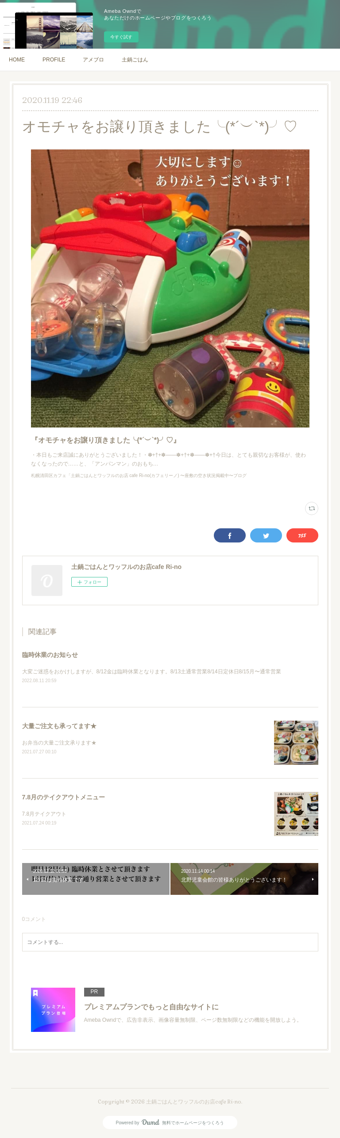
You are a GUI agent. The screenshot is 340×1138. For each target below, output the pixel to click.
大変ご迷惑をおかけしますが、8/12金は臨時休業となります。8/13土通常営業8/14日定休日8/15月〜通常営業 (151, 671)
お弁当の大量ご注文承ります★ (59, 743)
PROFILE (53, 60)
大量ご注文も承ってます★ (59, 725)
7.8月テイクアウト (44, 814)
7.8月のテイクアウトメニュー (63, 797)
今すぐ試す (121, 36)
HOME (17, 60)
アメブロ (93, 60)
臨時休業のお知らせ (50, 654)
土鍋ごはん (135, 60)
